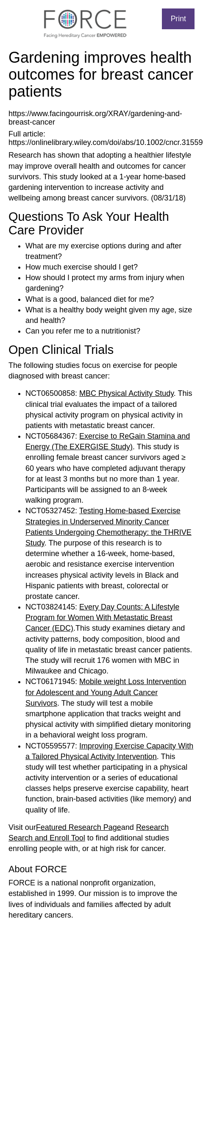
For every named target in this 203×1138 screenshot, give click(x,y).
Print (178, 18)
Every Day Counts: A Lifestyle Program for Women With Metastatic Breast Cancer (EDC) (102, 617)
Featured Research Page (78, 827)
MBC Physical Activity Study (126, 393)
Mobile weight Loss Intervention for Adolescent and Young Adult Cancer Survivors (105, 692)
